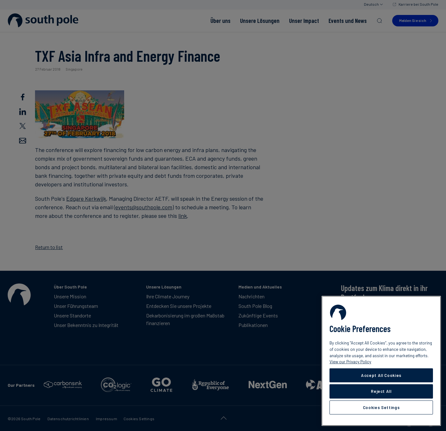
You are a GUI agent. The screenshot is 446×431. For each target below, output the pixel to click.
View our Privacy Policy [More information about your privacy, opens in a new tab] (350, 361)
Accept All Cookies (381, 375)
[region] (381, 361)
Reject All (381, 391)
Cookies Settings (381, 407)
